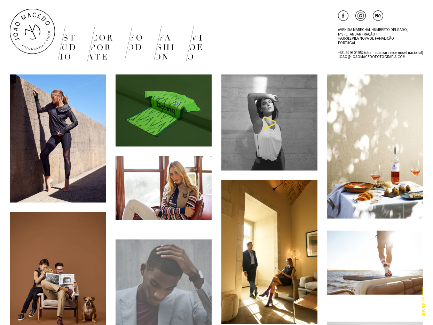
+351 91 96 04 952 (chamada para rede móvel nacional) (380, 52)
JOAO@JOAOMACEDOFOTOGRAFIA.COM (372, 56)
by (423, 301)
